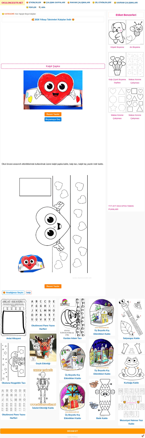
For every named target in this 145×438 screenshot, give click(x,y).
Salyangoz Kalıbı (131, 338)
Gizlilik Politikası (72, 437)
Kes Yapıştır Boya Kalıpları (25, 14)
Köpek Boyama (117, 47)
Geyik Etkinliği (43, 363)
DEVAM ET (72, 431)
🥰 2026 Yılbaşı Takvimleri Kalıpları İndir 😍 (52, 19)
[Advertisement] (53, 42)
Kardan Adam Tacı (72, 338)
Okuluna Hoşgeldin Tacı (13, 383)
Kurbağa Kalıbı (131, 383)
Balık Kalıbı (102, 418)
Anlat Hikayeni (13, 338)
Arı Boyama (135, 47)
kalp (29, 292)
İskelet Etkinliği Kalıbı (43, 408)
